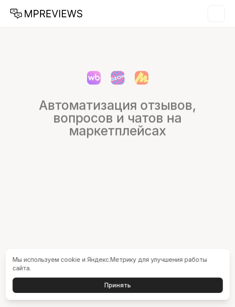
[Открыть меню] (216, 13)
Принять (117, 285)
